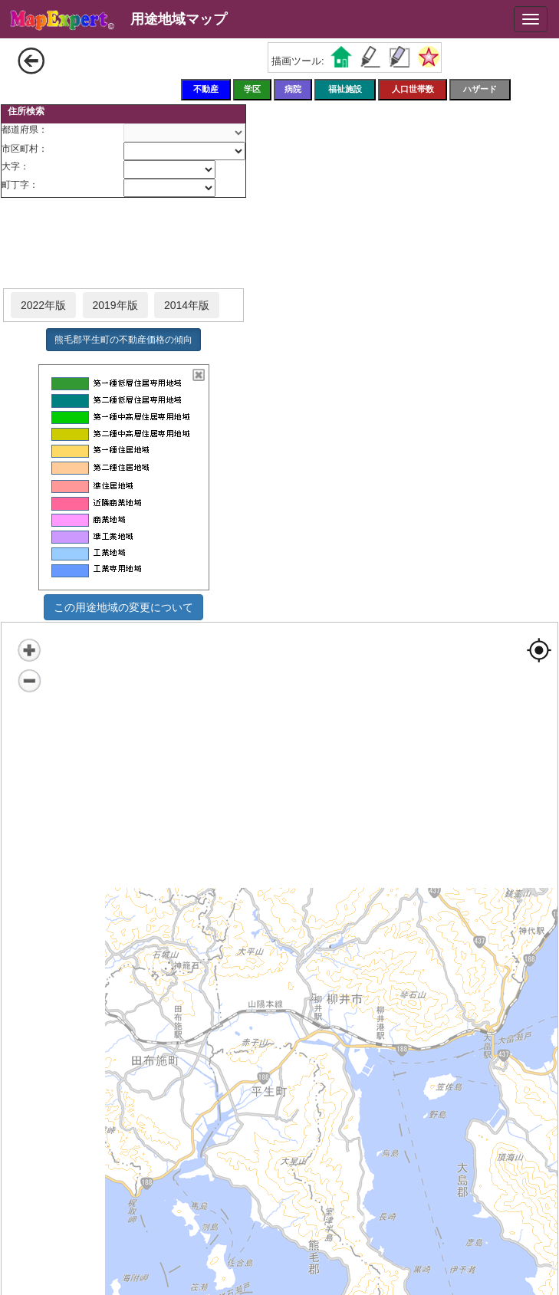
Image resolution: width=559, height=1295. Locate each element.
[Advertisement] (123, 243)
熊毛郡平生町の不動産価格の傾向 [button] (123, 339)
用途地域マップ (178, 19)
